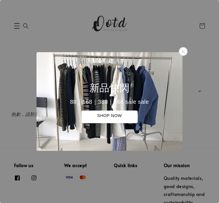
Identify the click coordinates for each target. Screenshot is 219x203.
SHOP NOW (109, 115)
